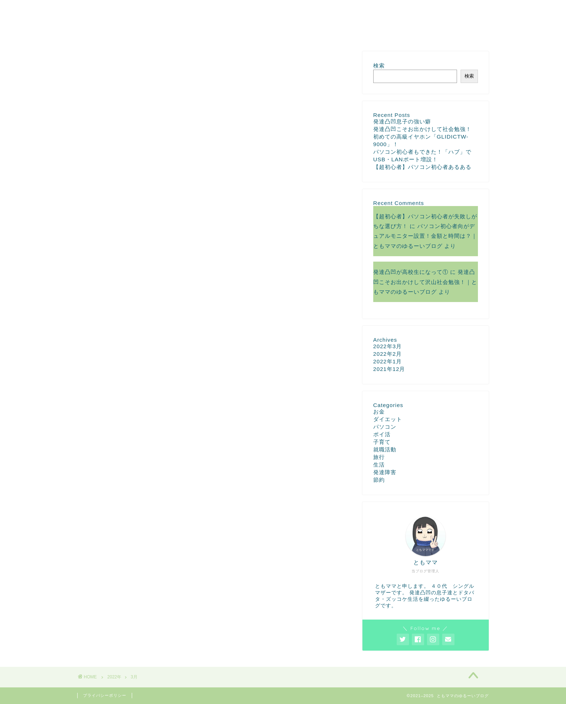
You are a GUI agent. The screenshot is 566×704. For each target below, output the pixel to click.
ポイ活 (382, 434)
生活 (379, 465)
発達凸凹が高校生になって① (410, 272)
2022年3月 (387, 346)
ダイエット (387, 419)
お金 (379, 411)
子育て (382, 442)
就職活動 (384, 449)
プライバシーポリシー (104, 695)
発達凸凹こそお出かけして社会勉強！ (422, 129)
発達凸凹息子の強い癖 (402, 121)
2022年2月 (387, 354)
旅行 (379, 457)
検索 (379, 65)
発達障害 (384, 472)
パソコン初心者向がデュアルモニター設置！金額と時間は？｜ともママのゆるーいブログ (425, 236)
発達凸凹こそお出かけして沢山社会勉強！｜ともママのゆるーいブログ (425, 282)
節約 (379, 480)
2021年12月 (389, 369)
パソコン (384, 427)
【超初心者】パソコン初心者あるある (422, 167)
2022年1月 (387, 361)
